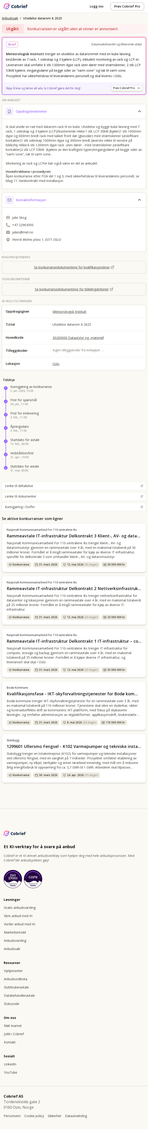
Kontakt (10, 1042)
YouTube (10, 1072)
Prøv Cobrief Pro (127, 6)
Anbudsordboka (15, 979)
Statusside (11, 1004)
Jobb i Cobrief (14, 1034)
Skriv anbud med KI (18, 916)
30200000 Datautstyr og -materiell (78, 338)
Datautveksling (76, 1116)
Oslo (56, 364)
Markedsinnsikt (15, 932)
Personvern (12, 1116)
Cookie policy (34, 1116)
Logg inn (96, 6)
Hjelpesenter (13, 971)
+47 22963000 (23, 225)
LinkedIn (10, 1064)
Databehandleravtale (19, 995)
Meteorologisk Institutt (70, 311)
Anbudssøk (10, 18)
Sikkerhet (54, 1116)
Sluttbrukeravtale (16, 987)
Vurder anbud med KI (19, 924)
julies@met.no (22, 232)
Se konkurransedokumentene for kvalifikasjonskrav (74, 267)
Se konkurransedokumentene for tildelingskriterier (74, 289)
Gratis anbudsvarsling (20, 907)
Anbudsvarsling (15, 940)
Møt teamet (13, 1025)
